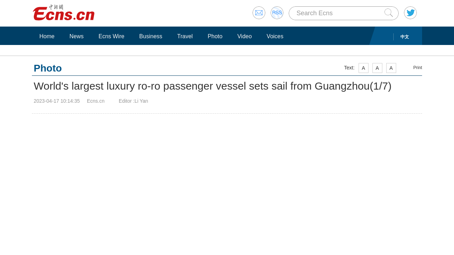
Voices (275, 36)
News (77, 36)
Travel (185, 36)
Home (47, 36)
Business (150, 36)
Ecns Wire (111, 36)
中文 (404, 36)
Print (417, 67)
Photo (214, 36)
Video (244, 36)
